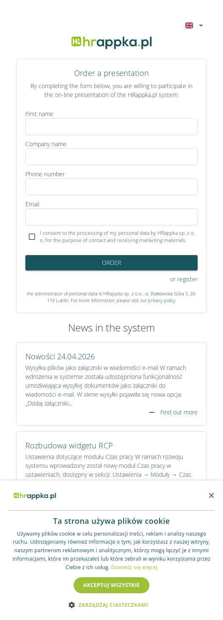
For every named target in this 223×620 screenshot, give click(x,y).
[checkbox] (111, 237)
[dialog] (111, 550)
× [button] (211, 495)
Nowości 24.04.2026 (60, 356)
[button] (111, 605)
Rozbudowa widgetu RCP (69, 445)
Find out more (173, 412)
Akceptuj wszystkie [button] (111, 585)
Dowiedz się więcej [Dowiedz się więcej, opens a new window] (134, 567)
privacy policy (161, 300)
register (187, 279)
